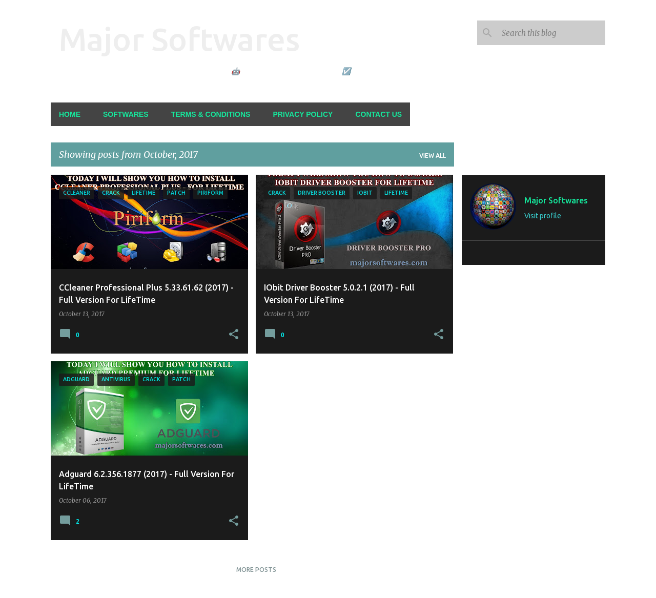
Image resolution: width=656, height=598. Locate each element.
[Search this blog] (551, 32)
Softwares (126, 114)
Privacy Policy (303, 114)
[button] (234, 334)
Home (69, 114)
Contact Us (378, 114)
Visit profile (542, 216)
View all (432, 155)
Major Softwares (179, 39)
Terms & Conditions (211, 114)
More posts (256, 569)
